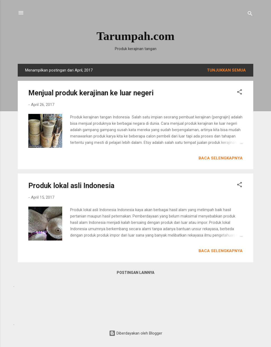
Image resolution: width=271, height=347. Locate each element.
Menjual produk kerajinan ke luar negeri (90, 93)
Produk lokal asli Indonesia (71, 185)
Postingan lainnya (135, 272)
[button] (239, 93)
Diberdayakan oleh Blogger (135, 333)
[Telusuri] (250, 14)
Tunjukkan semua (226, 70)
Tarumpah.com (136, 36)
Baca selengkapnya (220, 158)
